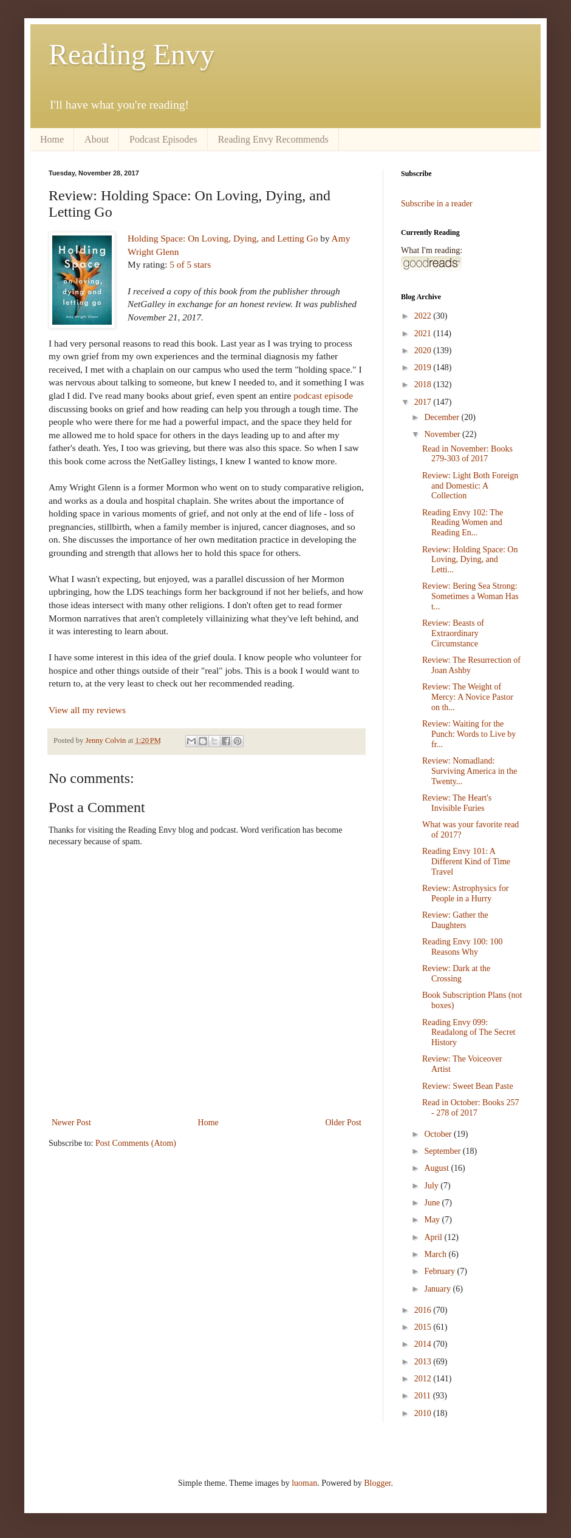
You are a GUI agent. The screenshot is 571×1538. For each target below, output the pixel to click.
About (96, 139)
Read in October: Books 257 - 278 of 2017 (470, 1107)
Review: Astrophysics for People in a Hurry (465, 893)
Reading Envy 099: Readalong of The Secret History (469, 1033)
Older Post (344, 1122)
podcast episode (323, 395)
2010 (424, 1413)
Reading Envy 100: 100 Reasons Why (462, 947)
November (443, 434)
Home (52, 139)
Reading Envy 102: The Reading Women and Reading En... (462, 523)
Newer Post (71, 1122)
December (442, 417)
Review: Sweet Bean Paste (467, 1086)
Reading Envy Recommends (273, 139)
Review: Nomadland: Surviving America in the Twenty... (469, 771)
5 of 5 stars (190, 264)
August (437, 1168)
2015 (424, 1327)
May (433, 1219)
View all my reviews (87, 710)
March (436, 1254)
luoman (304, 1483)
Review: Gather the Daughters (455, 920)
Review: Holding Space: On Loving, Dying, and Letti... (470, 560)
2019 (424, 367)
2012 (424, 1378)
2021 (424, 333)
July (432, 1185)
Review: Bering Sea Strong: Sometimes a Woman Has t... (470, 596)
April (434, 1237)
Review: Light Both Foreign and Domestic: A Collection (470, 486)
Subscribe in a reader (437, 203)
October (439, 1134)
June (433, 1202)
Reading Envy (131, 54)
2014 (424, 1344)
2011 (423, 1395)
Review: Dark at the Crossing (456, 973)
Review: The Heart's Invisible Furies (456, 803)
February (440, 1271)
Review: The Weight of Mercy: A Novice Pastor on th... (467, 697)
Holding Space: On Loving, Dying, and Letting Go (223, 238)
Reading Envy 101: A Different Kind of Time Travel (466, 861)
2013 (424, 1361)
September (443, 1151)
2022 (424, 315)
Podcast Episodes (163, 139)
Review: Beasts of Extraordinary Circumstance (453, 633)
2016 (424, 1310)
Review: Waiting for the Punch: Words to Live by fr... (469, 734)
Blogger (377, 1483)
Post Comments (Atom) (135, 1143)
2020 (424, 350)
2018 (424, 384)
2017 (424, 402)
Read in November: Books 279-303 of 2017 (467, 454)
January (438, 1288)
